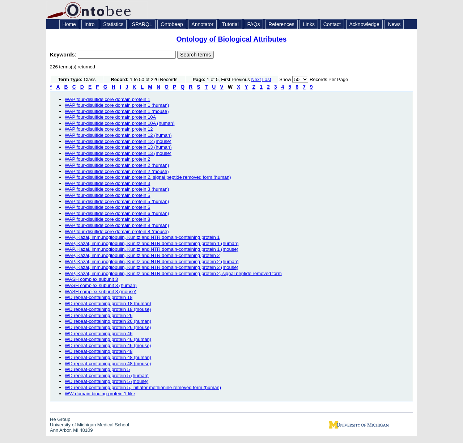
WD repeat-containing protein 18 (98, 297)
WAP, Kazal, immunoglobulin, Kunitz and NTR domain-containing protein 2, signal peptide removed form (173, 273)
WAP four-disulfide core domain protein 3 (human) (117, 189)
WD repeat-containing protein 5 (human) (107, 375)
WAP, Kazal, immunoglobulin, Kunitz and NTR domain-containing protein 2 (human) (152, 261)
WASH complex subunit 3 (91, 279)
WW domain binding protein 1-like (100, 393)
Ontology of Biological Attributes (232, 39)
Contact (332, 24)
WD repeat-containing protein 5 (97, 369)
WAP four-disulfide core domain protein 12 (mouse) (118, 141)
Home (69, 24)
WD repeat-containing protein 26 (98, 315)
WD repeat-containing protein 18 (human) (108, 303)
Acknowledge (364, 24)
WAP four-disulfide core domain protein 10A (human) (120, 123)
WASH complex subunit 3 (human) (101, 285)
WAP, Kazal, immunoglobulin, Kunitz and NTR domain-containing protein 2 (142, 255)
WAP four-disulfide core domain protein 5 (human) (117, 201)
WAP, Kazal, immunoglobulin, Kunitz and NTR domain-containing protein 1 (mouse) (151, 249)
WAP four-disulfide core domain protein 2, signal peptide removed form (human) (148, 177)
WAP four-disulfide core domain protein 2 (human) (117, 165)
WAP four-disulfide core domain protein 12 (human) (118, 135)
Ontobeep (172, 24)
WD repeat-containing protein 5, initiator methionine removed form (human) (143, 387)
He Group (60, 419)
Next (256, 79)
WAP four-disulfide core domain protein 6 (107, 207)
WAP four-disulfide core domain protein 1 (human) (117, 105)
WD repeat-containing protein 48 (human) (108, 357)
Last (266, 79)
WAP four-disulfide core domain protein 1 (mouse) (117, 111)
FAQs (253, 24)
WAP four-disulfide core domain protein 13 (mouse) (118, 153)
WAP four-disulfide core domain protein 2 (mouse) (117, 171)
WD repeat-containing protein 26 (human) (108, 321)
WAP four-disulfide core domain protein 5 (107, 195)
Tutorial (230, 24)
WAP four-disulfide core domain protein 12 (109, 129)
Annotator (202, 24)
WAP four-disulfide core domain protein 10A (110, 117)
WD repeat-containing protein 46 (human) (108, 339)
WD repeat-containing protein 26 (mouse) (108, 327)
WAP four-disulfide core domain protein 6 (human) (117, 213)
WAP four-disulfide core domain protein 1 (107, 99)
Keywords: (64, 55)
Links (309, 24)
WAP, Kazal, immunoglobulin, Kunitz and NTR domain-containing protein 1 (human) (152, 243)
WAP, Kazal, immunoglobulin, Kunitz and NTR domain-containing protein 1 (142, 237)
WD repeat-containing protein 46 (98, 333)
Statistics (113, 24)
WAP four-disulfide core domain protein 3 (107, 183)
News (394, 24)
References (281, 24)
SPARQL (142, 24)
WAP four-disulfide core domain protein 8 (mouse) (117, 231)
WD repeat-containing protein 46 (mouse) (108, 345)
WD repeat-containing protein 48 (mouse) (108, 363)
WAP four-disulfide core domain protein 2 (107, 159)
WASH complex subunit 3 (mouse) (100, 291)
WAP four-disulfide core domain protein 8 (107, 219)
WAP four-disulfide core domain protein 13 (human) (118, 147)
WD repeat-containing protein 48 (98, 351)
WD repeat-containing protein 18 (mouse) (108, 309)
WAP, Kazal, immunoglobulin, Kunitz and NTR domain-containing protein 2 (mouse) (151, 267)
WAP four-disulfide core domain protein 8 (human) (117, 225)
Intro (90, 24)
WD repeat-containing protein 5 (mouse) (106, 381)
